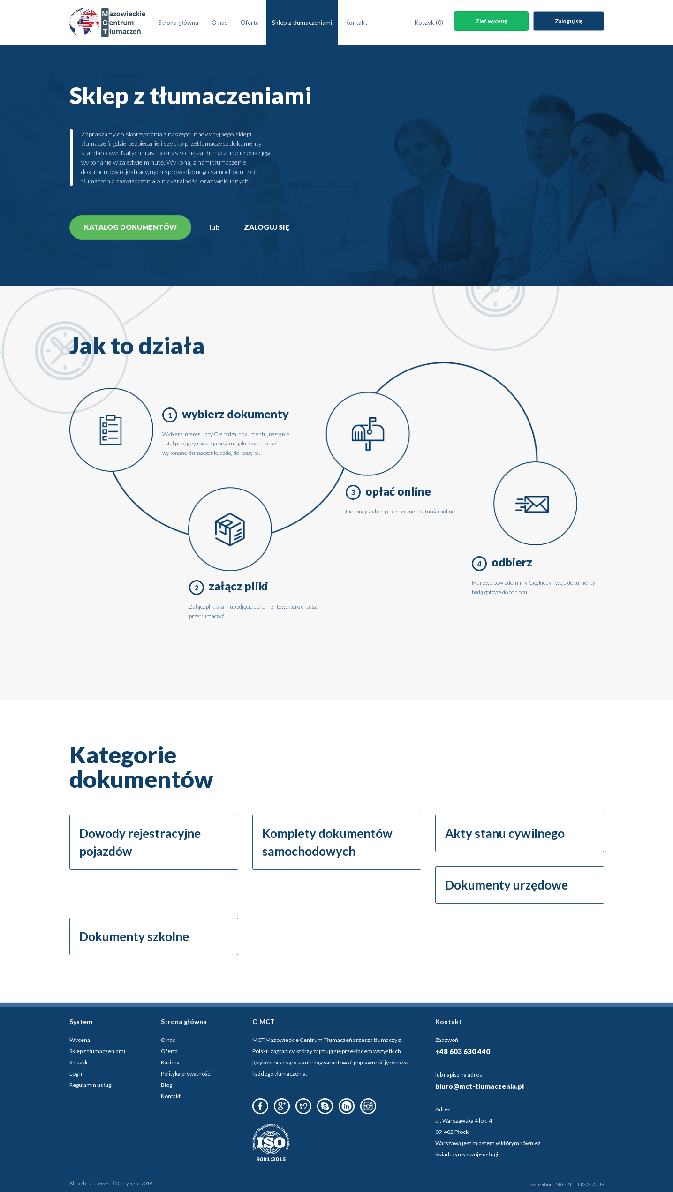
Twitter (303, 1106)
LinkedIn (347, 1106)
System (80, 1022)
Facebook (260, 1106)
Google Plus (282, 1106)
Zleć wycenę (491, 20)
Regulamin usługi (91, 1084)
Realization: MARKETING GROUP (566, 1184)
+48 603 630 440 (462, 1051)
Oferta (250, 22)
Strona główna (178, 22)
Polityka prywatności (186, 1073)
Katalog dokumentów (130, 227)
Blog (166, 1084)
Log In (76, 1073)
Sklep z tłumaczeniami (302, 22)
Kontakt (356, 22)
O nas (219, 22)
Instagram (368, 1106)
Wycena (79, 1039)
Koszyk (429, 22)
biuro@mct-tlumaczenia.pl (479, 1086)
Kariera (170, 1062)
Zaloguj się (568, 20)
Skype (325, 1106)
